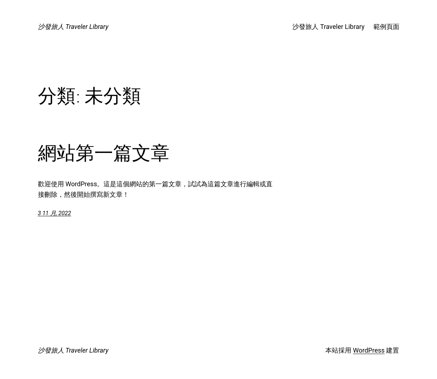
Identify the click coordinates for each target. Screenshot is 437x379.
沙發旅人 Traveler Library (73, 26)
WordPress (369, 350)
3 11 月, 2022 (54, 213)
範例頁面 (386, 26)
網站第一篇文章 (104, 153)
